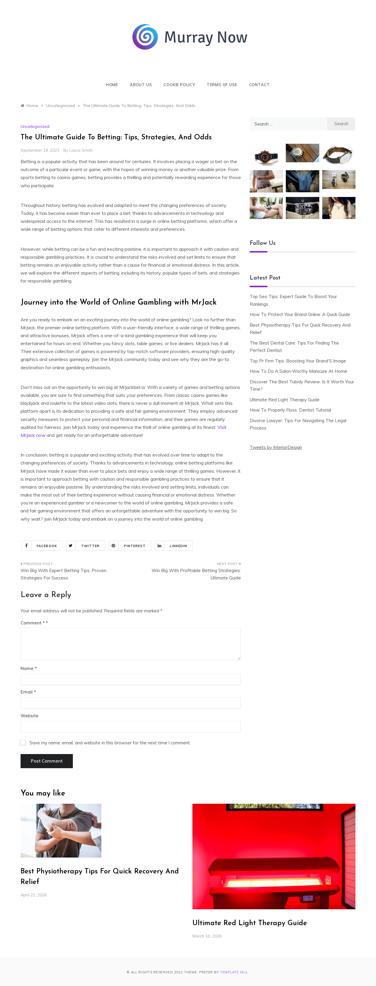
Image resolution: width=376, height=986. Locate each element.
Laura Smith (81, 150)
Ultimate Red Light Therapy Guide (285, 399)
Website (29, 715)
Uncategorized (35, 126)
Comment (33, 623)
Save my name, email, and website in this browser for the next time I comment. (110, 743)
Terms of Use (222, 84)
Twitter (83, 545)
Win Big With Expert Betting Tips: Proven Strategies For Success (63, 574)
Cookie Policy (179, 84)
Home (112, 84)
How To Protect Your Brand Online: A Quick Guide (300, 314)
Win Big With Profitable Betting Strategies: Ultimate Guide (196, 574)
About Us (141, 84)
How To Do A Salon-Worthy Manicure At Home (298, 371)
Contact (259, 84)
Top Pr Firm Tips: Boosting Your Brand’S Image (298, 361)
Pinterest (127, 545)
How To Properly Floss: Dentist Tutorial (290, 410)
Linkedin (171, 545)
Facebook (39, 545)
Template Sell (234, 972)
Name (29, 668)
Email (28, 692)
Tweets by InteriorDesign (276, 447)
